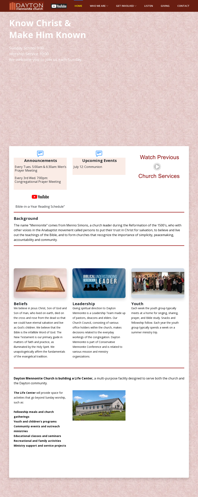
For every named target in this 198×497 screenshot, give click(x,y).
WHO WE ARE (99, 6)
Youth (137, 303)
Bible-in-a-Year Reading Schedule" (40, 206)
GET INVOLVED (126, 6)
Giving (165, 6)
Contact (183, 6)
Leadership (84, 303)
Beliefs (20, 303)
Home (78, 6)
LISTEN (148, 6)
